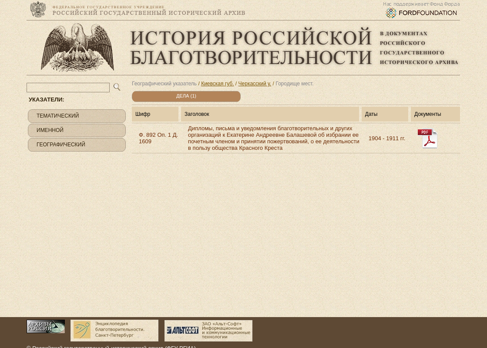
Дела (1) (186, 95)
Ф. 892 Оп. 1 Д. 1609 (158, 138)
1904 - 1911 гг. (387, 138)
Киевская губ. (217, 84)
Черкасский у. (255, 84)
